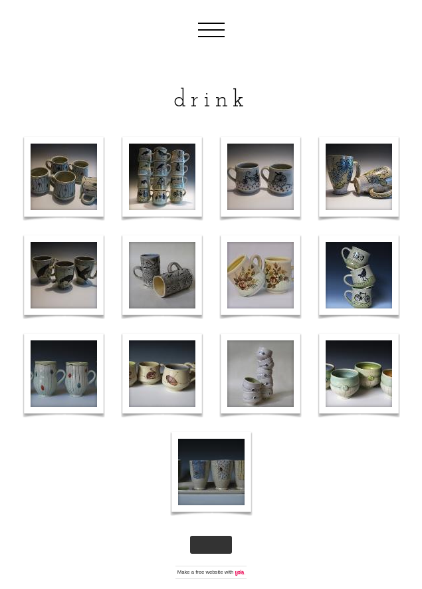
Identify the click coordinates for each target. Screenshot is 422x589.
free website (209, 572)
